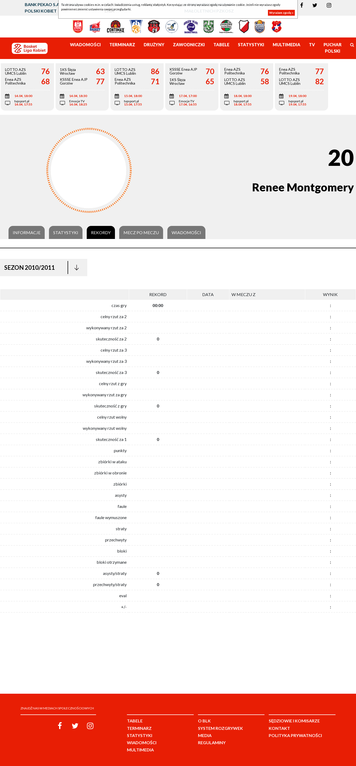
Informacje (26, 232)
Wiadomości (186, 232)
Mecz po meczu (141, 232)
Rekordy (101, 232)
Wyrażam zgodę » (281, 12)
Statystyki (65, 232)
